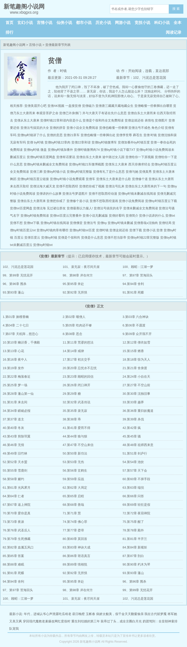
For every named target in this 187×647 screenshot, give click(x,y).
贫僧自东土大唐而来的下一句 (145, 186)
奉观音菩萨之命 (47, 113)
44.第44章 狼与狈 (75, 436)
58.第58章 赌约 (13, 479)
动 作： (122, 71)
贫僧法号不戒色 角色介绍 (146, 128)
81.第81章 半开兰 (134, 539)
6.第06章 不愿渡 (133, 325)
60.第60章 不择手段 (136, 479)
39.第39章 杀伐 (133, 419)
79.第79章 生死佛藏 (16, 539)
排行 (9, 32)
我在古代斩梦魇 (155, 614)
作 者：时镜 (57, 71)
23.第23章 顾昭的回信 (78, 376)
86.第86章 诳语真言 (76, 556)
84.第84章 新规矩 (134, 547)
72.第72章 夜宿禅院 (136, 513)
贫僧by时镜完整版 (79, 171)
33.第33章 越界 (133, 402)
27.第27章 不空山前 (136, 385)
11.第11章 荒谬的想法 (78, 342)
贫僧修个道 (140, 179)
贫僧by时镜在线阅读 (54, 223)
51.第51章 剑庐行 (134, 453)
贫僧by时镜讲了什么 (31, 135)
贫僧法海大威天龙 (42, 186)
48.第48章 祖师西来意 (137, 445)
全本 (177, 22)
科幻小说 (162, 22)
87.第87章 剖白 (133, 556)
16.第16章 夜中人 (15, 359)
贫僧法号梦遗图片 (75, 193)
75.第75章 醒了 (133, 522)
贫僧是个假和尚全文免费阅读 (103, 120)
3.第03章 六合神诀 (135, 317)
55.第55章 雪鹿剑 (15, 470)
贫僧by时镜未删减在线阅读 (137, 193)
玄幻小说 (25, 22)
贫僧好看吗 (117, 215)
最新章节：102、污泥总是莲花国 (141, 78)
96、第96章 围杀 (15, 284)
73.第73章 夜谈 (13, 522)
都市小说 (84, 22)
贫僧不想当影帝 (115, 237)
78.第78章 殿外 (133, 530)
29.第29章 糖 (72, 393)
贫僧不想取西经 (67, 186)
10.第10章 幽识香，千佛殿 (21, 342)
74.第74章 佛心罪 (75, 522)
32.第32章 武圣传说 (76, 402)
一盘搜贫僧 (73, 106)
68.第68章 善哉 (73, 504)
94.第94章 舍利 (133, 284)
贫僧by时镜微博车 (104, 142)
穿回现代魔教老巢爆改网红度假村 (46, 621)
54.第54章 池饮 (133, 462)
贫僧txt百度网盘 (21, 208)
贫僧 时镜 (150, 135)
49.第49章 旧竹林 (15, 453)
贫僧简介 (132, 215)
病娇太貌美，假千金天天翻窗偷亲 (120, 614)
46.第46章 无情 (13, 445)
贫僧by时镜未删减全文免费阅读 (46, 164)
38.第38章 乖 (72, 419)
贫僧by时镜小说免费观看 (67, 179)
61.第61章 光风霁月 (16, 487)
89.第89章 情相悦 (75, 564)
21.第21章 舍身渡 (134, 368)
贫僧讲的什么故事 (49, 193)
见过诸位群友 (56, 208)
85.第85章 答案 (13, 556)
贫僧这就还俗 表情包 (139, 120)
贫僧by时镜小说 (54, 171)
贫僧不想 (16, 223)
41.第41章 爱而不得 (76, 428)
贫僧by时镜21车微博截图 (86, 164)
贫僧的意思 (55, 135)
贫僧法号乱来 (114, 186)
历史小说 (103, 22)
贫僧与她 (132, 171)
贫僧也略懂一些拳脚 (113, 128)
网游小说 (123, 22)
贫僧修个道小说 (77, 201)
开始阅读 (135, 71)
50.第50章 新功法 (75, 453)
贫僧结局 (165, 223)
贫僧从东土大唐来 (26, 120)
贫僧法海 (39, 208)
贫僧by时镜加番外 (60, 150)
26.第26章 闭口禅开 (76, 385)
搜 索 (176, 8)
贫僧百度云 (32, 237)
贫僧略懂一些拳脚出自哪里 (153, 106)
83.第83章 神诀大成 (76, 547)
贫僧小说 (149, 230)
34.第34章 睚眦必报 (16, 411)
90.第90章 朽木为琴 (136, 564)
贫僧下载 (135, 230)
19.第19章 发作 (13, 368)
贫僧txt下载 (32, 223)
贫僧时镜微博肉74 (87, 150)
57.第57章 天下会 (134, 470)
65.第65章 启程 (73, 496)
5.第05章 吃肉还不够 (77, 325)
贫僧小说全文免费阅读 (82, 128)
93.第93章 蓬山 (13, 292)
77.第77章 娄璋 (73, 530)
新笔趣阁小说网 (14, 45)
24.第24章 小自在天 (136, 376)
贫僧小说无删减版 (95, 215)
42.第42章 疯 (131, 428)
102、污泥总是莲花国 (18, 267)
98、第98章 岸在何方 (78, 275)
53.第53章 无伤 (73, 462)
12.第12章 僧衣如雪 (136, 342)
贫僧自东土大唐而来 (31, 201)
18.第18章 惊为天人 (136, 359)
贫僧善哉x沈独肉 (146, 223)
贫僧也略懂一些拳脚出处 (98, 135)
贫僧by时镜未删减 (120, 223)
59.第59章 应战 (73, 479)
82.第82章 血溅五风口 (18, 547)
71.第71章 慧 (72, 513)
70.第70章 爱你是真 (16, 513)
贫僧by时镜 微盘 (35, 150)
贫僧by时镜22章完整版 (143, 237)
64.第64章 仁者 (13, 496)
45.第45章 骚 (131, 436)
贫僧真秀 (145, 171)
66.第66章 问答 (133, 496)
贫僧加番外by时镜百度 (134, 142)
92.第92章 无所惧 (75, 292)
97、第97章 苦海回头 (137, 275)
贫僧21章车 (72, 135)
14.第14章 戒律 (73, 351)
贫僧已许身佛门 (70, 113)
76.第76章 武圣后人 (16, 530)
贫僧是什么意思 (92, 237)
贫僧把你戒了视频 (91, 186)
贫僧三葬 (36, 171)
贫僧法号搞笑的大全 (34, 128)
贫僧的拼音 (57, 128)
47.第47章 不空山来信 (78, 445)
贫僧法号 (90, 223)
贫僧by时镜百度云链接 (33, 179)
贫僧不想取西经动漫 (103, 193)
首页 (9, 22)
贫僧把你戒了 (56, 201)
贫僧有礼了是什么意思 (109, 171)
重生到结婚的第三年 (85, 621)
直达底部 (162, 71)
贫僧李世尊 (124, 135)
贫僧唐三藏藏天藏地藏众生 (114, 106)
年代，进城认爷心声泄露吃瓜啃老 (47, 614)
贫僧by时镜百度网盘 (41, 157)
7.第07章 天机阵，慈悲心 (20, 334)
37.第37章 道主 (13, 419)
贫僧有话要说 (65, 157)
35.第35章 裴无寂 (75, 411)
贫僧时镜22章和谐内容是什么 (61, 120)
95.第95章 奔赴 (73, 284)
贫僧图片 (161, 120)
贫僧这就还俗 (118, 230)
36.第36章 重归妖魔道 (137, 411)
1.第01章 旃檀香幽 (16, 317)
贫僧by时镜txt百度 (82, 230)
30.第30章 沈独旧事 (136, 393)
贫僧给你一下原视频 (139, 157)
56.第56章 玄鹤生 (75, 470)
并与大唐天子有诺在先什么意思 (104, 113)
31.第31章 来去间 (15, 402)
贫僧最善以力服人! (80, 208)
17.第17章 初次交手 (76, 359)
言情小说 (44, 22)
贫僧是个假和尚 (69, 237)
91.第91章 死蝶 (133, 292)
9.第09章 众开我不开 (137, 334)
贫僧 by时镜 (35, 142)
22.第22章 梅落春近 (16, 376)
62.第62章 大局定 (75, 487)
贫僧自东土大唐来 (89, 157)
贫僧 (159, 230)
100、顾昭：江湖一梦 (137, 267)
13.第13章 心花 (13, 351)
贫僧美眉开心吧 (35, 106)
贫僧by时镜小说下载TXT (118, 150)
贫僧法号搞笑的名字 (108, 208)
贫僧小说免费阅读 (131, 201)
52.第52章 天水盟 (15, 462)
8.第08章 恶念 (72, 334)
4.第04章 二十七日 (16, 325)
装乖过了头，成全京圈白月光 (121, 621)
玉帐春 (90, 614)
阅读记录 (173, 32)
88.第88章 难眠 (13, 564)
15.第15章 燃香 (133, 351)
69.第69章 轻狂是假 (136, 504)
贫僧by (102, 223)
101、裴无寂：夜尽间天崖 (81, 267)
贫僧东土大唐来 (116, 164)
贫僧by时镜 (49, 237)
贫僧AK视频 (55, 106)
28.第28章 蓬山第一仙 (18, 393)
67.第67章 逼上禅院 (16, 504)
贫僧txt (170, 215)
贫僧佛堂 (76, 223)
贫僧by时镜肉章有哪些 (52, 230)
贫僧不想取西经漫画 (104, 201)
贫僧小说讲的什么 (151, 215)
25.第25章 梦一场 (15, 385)
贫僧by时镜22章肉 (57, 142)
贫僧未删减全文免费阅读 (140, 208)
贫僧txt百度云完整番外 (66, 215)
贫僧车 (90, 179)
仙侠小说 (64, 22)
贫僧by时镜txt (42, 245)
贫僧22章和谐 (81, 142)
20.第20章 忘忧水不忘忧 (80, 368)
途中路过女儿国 (113, 157)
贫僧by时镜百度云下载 (161, 201)
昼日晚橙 (78, 614)
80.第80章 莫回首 (75, 539)
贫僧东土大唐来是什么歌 (113, 179)
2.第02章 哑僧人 (74, 317)
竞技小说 (142, 22)
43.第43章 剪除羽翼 (16, 436)
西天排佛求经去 (139, 164)
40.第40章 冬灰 (13, 428)
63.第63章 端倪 (133, 487)
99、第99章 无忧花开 (18, 275)
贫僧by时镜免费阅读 (34, 215)
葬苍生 (137, 135)
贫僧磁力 (88, 106)
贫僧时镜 (102, 230)
